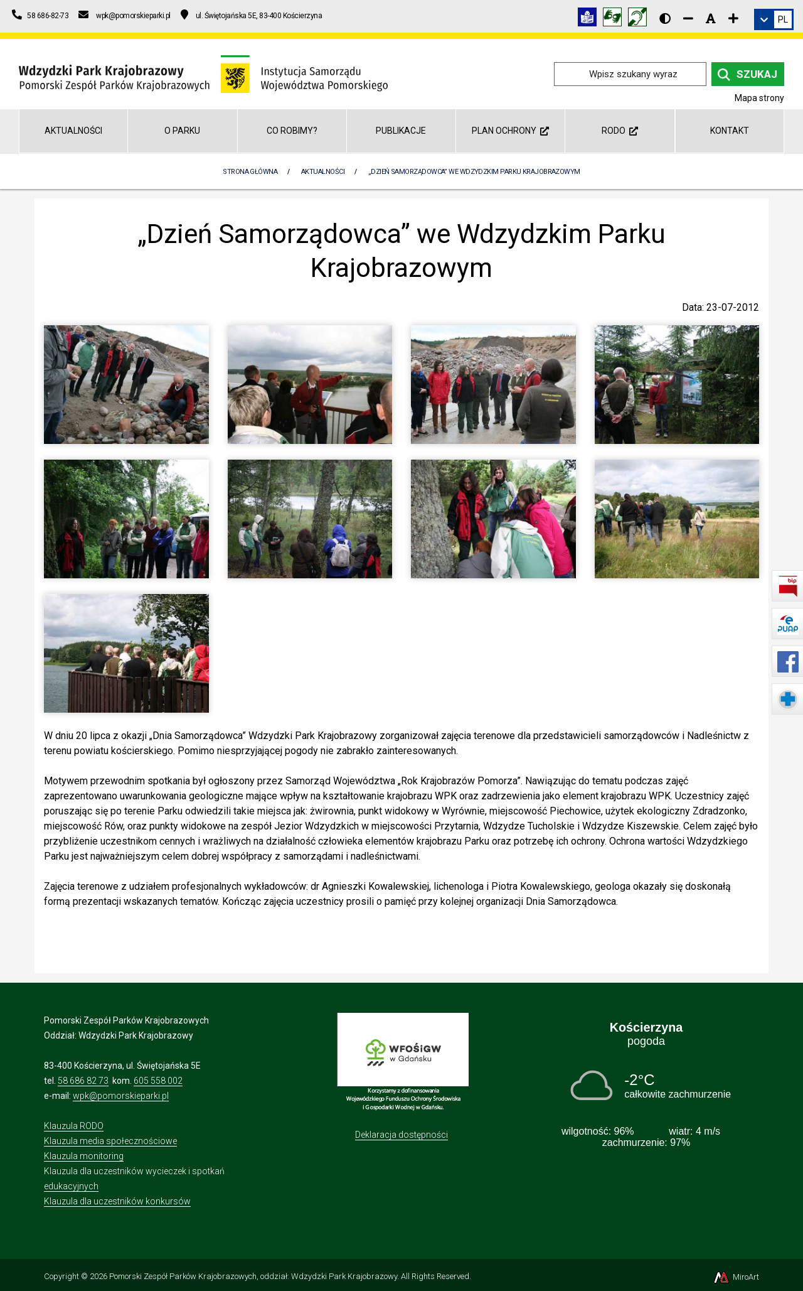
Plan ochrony (510, 131)
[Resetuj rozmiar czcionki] (710, 18)
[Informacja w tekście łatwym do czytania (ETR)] (590, 19)
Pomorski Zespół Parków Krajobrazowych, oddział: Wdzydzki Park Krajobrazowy (253, 1276)
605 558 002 (158, 1081)
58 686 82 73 (83, 1081)
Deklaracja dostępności (401, 1135)
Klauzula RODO (74, 1126)
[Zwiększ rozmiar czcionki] (733, 18)
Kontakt (729, 131)
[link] (774, 19)
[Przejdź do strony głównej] (203, 73)
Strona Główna (250, 172)
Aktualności (73, 131)
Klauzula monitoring (84, 1156)
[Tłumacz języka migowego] (615, 19)
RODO (620, 131)
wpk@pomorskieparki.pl (121, 1096)
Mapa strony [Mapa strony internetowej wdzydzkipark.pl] (759, 98)
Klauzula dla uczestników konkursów (117, 1201)
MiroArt (735, 1277)
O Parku (182, 131)
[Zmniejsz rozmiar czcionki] (688, 18)
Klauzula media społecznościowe (110, 1141)
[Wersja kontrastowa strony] (665, 18)
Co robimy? (292, 131)
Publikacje (401, 131)
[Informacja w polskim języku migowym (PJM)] (640, 19)
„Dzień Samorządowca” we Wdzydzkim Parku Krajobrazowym (474, 172)
